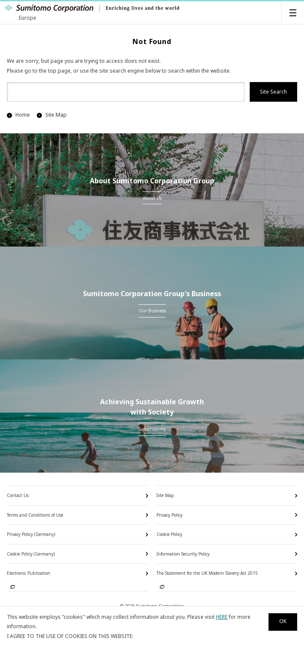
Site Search (273, 91)
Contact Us (18, 495)
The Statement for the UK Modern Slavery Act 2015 (207, 573)
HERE (221, 617)
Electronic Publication (28, 573)
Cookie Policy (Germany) (31, 554)
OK (282, 621)
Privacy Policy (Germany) (31, 534)
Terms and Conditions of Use (35, 515)
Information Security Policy (183, 554)
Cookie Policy (169, 534)
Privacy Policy (169, 515)
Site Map (52, 114)
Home (18, 114)
